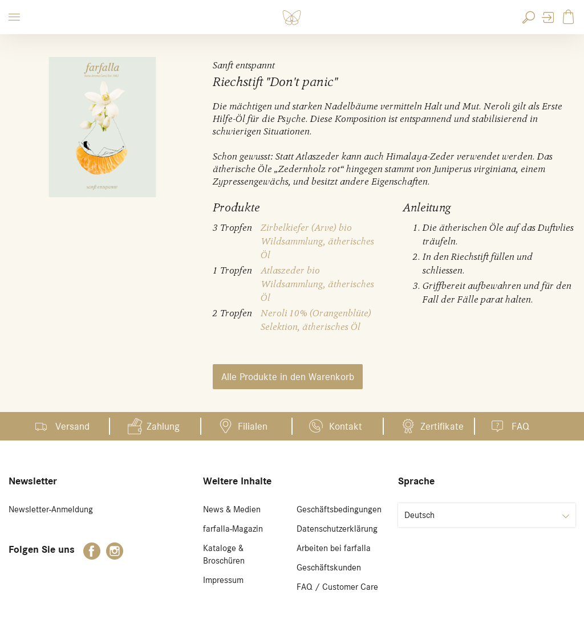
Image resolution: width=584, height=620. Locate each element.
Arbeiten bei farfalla (334, 548)
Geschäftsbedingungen (339, 509)
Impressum (223, 580)
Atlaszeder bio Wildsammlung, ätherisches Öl (317, 284)
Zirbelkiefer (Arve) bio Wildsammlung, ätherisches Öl (317, 241)
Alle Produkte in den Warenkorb (287, 376)
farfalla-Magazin (233, 529)
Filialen (252, 426)
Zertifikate (442, 426)
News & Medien (232, 509)
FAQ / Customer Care (337, 587)
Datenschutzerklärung (337, 529)
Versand (72, 426)
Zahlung (163, 426)
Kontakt (345, 426)
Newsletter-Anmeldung (51, 509)
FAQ (520, 426)
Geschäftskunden (329, 567)
